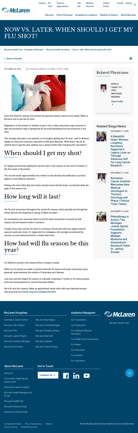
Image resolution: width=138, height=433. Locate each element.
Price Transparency (33, 424)
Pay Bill (79, 4)
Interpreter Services (29, 427)
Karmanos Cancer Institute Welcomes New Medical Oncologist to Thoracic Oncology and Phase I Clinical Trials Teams (120, 191)
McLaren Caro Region (14, 325)
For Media (76, 344)
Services (49, 15)
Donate (120, 3)
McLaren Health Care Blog (57, 50)
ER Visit (50, 4)
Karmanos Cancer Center (16, 320)
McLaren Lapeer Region (15, 336)
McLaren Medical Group (15, 406)
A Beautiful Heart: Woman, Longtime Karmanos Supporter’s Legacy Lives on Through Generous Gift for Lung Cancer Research (120, 151)
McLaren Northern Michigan (17, 341)
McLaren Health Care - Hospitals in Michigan (23, 50)
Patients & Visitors (109, 15)
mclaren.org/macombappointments (38, 292)
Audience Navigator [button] (83, 312)
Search (129, 3)
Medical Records (90, 4)
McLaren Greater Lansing (47, 330)
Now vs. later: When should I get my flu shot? (92, 50)
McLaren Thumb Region (47, 346)
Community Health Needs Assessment (16, 380)
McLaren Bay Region (45, 320)
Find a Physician (64, 15)
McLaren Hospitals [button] (15, 312)
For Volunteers (78, 360)
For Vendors (77, 355)
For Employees (78, 325)
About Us (8, 373)
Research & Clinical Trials (15, 412)
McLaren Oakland (44, 341)
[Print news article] (131, 59)
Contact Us (46, 375)
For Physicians (78, 350)
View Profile (117, 101)
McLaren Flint (10, 330)
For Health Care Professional (84, 339)
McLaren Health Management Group (18, 394)
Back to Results (14, 58)
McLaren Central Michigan (48, 325)
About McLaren (128, 15)
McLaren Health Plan (13, 401)
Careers (42, 3)
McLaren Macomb (44, 336)
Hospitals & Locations (86, 15)
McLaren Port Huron (13, 346)
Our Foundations (79, 320)
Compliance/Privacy (13, 424)
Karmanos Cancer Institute (16, 387)
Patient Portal (106, 4)
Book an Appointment (62, 4)
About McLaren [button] (13, 366)
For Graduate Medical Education (81, 332)
